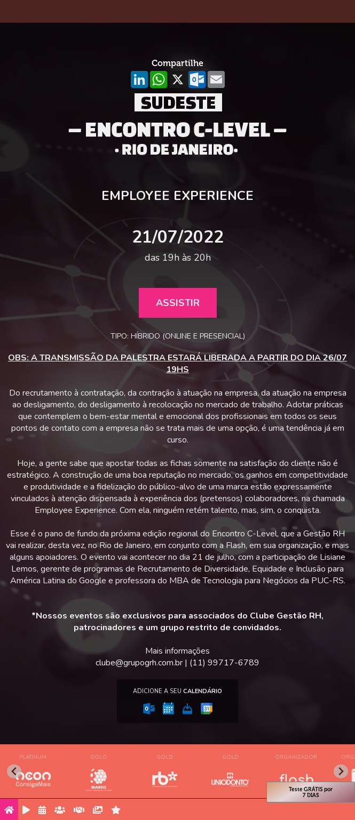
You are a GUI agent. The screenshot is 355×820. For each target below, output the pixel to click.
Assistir (178, 302)
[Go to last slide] (14, 771)
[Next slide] (341, 771)
